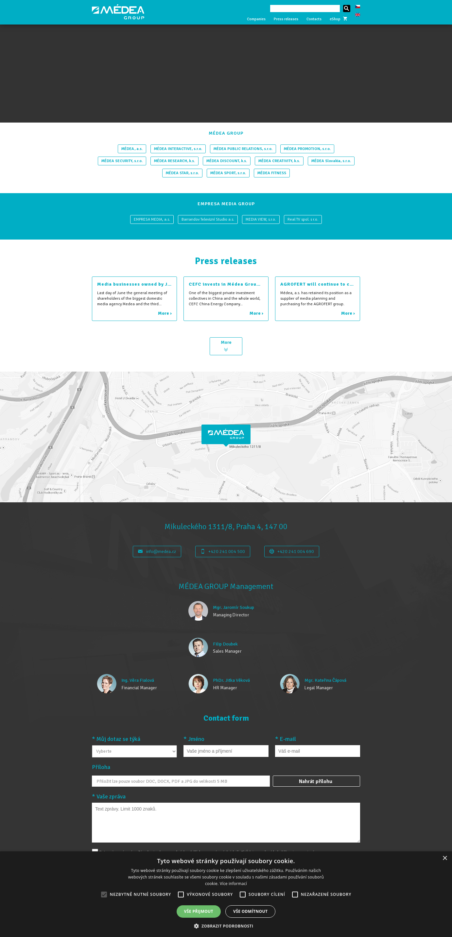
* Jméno (193, 739)
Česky (357, 6)
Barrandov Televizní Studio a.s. (208, 219)
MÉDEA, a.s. (132, 148)
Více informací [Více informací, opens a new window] (233, 883)
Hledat (346, 8)
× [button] (444, 858)
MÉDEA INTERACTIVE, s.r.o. (178, 148)
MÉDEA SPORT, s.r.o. (228, 173)
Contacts (314, 19)
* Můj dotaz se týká (116, 739)
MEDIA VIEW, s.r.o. (261, 219)
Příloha (101, 767)
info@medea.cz (157, 551)
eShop (338, 19)
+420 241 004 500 (222, 551)
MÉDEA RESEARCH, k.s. (174, 161)
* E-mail (285, 739)
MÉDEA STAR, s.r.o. (182, 173)
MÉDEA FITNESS (271, 173)
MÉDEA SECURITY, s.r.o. (122, 161)
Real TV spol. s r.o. (302, 219)
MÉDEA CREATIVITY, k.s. (279, 161)
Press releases (286, 19)
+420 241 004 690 (291, 551)
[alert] (226, 894)
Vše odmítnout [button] (250, 911)
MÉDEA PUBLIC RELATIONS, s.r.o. (243, 148)
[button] (226, 926)
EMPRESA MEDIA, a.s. (152, 219)
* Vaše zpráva (109, 796)
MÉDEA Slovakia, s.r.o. (331, 161)
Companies (256, 19)
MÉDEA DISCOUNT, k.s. (226, 161)
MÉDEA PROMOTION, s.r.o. (307, 148)
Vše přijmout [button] (198, 911)
